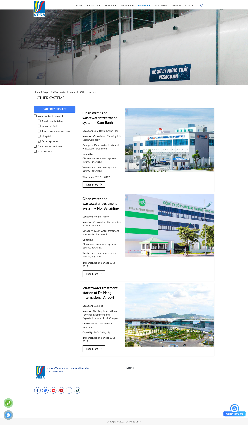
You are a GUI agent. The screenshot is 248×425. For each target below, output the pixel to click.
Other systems (50, 141)
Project (144, 5)
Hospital (46, 136)
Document (161, 5)
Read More (94, 184)
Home (79, 5)
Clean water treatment (50, 146)
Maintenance (45, 151)
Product (127, 5)
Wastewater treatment (65, 91)
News (176, 5)
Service (110, 5)
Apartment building (52, 120)
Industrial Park (50, 125)
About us (93, 5)
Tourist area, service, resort (56, 131)
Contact (190, 5)
